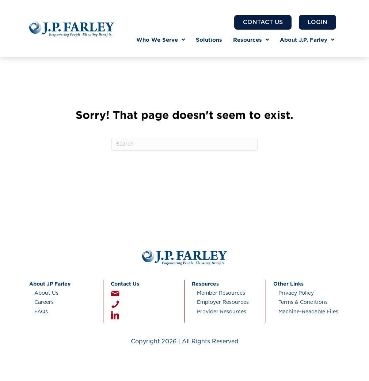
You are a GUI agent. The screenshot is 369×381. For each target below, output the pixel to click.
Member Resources (221, 293)
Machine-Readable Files (308, 311)
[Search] (184, 144)
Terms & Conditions (303, 302)
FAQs (41, 311)
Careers (44, 302)
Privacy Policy (296, 293)
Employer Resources (223, 302)
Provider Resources (221, 311)
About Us (46, 293)
